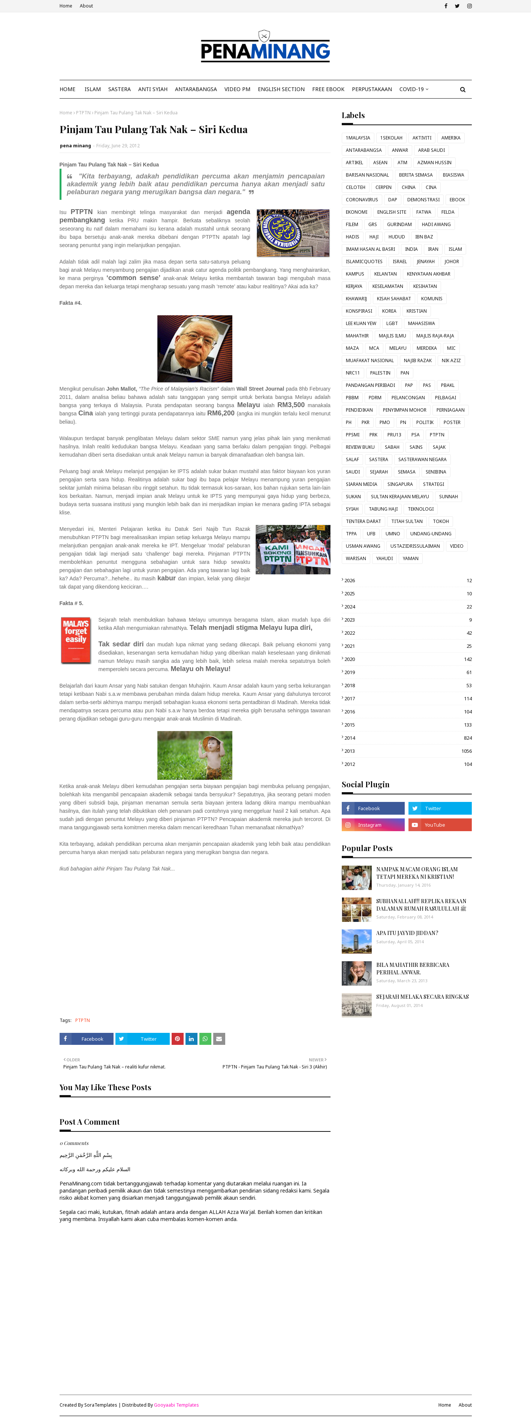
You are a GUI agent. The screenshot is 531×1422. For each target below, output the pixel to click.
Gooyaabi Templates (176, 1405)
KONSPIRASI (359, 311)
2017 (408, 698)
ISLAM (455, 249)
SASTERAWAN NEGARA (422, 459)
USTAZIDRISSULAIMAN (415, 546)
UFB (371, 533)
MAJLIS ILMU (392, 336)
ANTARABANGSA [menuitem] (196, 89)
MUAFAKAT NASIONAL (370, 360)
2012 (408, 764)
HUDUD (397, 237)
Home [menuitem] (67, 89)
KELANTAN (385, 274)
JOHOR (452, 261)
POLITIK (425, 422)
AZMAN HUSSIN (434, 162)
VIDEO (457, 546)
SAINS (416, 447)
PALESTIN (380, 373)
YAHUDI (384, 558)
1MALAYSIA (358, 138)
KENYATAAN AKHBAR (428, 274)
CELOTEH (355, 187)
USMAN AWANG (363, 546)
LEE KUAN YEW (361, 323)
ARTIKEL (354, 162)
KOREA (389, 311)
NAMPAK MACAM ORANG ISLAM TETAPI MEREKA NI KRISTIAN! (417, 873)
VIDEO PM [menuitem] (237, 89)
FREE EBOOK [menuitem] (328, 89)
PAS (427, 385)
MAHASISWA (421, 323)
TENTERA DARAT (363, 521)
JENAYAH (426, 261)
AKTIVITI (422, 138)
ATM (402, 162)
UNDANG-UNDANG (431, 533)
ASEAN (380, 162)
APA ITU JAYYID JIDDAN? (407, 933)
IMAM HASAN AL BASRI (370, 249)
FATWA (423, 212)
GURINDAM (399, 224)
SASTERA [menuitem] (119, 89)
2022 (408, 632)
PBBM (352, 397)
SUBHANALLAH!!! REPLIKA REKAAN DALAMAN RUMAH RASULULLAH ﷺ (421, 905)
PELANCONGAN (408, 397)
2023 (408, 619)
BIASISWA (453, 175)
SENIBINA (436, 472)
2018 (408, 685)
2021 (408, 646)
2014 (408, 737)
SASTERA (378, 459)
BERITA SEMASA (416, 175)
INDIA (411, 249)
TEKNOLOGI (421, 509)
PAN (405, 373)
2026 (408, 580)
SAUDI (353, 472)
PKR (365, 422)
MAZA (352, 348)
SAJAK (439, 447)
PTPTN (83, 112)
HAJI (373, 237)
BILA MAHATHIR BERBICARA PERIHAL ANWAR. (412, 968)
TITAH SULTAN (407, 521)
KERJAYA (354, 286)
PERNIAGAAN (451, 410)
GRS (372, 224)
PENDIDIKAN (359, 410)
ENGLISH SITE (391, 212)
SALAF (352, 459)
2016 (408, 711)
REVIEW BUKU (360, 447)
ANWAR (400, 150)
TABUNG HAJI (383, 509)
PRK (373, 435)
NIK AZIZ (451, 360)
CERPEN (383, 187)
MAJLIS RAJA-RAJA (435, 336)
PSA (415, 435)
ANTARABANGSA (364, 150)
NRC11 (353, 373)
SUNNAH (448, 496)
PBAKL (448, 385)
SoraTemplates (100, 1405)
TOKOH (441, 521)
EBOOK (457, 199)
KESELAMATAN (387, 286)
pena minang (75, 145)
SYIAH (352, 509)
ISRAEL (400, 261)
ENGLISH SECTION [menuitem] (281, 89)
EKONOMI (356, 212)
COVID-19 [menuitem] (411, 89)
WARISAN (356, 558)
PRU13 (394, 435)
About (86, 6)
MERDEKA (427, 348)
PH (349, 422)
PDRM (375, 397)
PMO (385, 422)
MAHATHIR (357, 336)
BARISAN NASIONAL (367, 175)
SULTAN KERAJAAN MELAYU (400, 496)
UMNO (393, 533)
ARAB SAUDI (431, 150)
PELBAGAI (445, 397)
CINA (431, 187)
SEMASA (407, 472)
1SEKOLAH (391, 138)
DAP (392, 199)
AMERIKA (451, 138)
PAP (409, 385)
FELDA (448, 212)
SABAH (392, 447)
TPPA (351, 533)
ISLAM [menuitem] (93, 89)
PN (403, 422)
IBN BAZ (424, 237)
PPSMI (352, 435)
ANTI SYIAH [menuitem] (153, 89)
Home (66, 6)
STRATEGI (433, 484)
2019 (408, 672)
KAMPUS (355, 274)
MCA (374, 348)
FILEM (352, 224)
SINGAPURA (400, 484)
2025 (408, 593)
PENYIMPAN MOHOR (404, 410)
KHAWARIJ (356, 298)
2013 (408, 751)
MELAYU (398, 348)
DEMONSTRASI (423, 199)
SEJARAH (379, 472)
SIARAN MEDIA (361, 484)
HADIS (352, 237)
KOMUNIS (432, 298)
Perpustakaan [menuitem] (372, 89)
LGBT (392, 323)
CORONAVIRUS (362, 199)
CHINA (409, 187)
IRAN (433, 249)
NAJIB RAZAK (418, 360)
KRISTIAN (417, 311)
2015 (408, 724)
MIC (451, 348)
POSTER (452, 422)
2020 (408, 659)
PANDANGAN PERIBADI (370, 385)
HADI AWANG (436, 224)
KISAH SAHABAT (394, 298)
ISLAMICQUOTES (364, 261)
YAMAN (411, 558)
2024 (408, 606)
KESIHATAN (425, 286)
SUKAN (353, 496)
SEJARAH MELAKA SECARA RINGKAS (422, 996)
